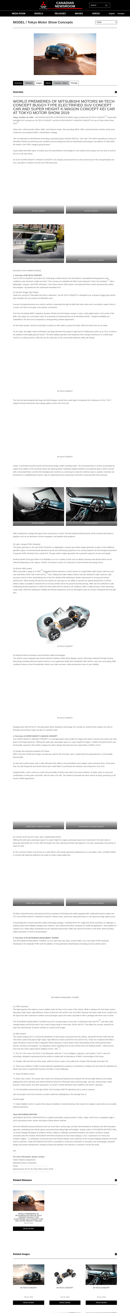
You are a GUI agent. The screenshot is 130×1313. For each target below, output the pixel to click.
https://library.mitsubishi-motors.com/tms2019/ (31, 1126)
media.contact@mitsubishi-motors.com (33, 1119)
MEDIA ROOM (18, 14)
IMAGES (79, 14)
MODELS (38, 14)
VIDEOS (96, 14)
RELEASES (60, 14)
